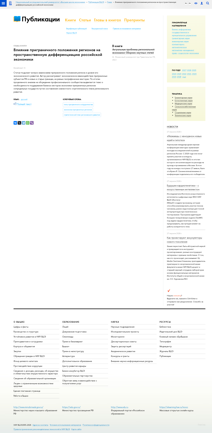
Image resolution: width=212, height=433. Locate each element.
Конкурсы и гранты (120, 356)
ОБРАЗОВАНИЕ (70, 321)
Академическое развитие (123, 351)
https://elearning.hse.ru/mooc (174, 407)
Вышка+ (65, 346)
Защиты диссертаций (121, 346)
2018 (179, 77)
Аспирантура (68, 356)
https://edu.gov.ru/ (71, 407)
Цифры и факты (21, 326)
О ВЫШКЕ (19, 321)
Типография (165, 341)
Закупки (17, 351)
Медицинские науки (183, 103)
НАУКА (115, 321)
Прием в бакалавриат (72, 341)
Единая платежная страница (27, 390)
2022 (184, 74)
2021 (189, 74)
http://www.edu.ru (119, 407)
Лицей (65, 326)
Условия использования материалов (65, 425)
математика (177, 50)
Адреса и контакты (40, 425)
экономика (194, 53)
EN (190, 3)
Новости (172, 126)
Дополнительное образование (77, 361)
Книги (70, 20)
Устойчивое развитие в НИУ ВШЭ (30, 336)
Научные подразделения (122, 326)
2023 (179, 74)
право (174, 53)
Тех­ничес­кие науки (183, 115)
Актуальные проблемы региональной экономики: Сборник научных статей (133, 51)
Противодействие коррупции (28, 366)
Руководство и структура (26, 331)
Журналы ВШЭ (166, 351)
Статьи (85, 20)
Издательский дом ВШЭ (171, 331)
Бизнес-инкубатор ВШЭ (73, 370)
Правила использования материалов (127, 28)
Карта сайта (76, 429)
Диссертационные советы (123, 341)
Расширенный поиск (100, 28)
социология (183, 53)
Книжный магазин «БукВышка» (174, 336)
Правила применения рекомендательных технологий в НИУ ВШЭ (42, 429)
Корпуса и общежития (24, 346)
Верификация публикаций (76, 28)
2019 (174, 77)
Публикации (41, 18)
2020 (194, 74)
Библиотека (165, 326)
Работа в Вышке (21, 395)
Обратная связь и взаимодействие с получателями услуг (79, 382)
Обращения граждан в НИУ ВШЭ (29, 356)
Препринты (134, 20)
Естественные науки (184, 100)
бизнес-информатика (181, 29)
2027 (184, 70)
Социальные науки (183, 112)
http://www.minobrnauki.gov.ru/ (28, 407)
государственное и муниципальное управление (184, 34)
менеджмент (188, 50)
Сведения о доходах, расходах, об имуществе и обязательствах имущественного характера (36, 372)
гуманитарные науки (181, 38)
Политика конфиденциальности (96, 425)
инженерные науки (180, 41)
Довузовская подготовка (74, 331)
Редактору (201, 424)
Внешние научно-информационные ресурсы (132, 361)
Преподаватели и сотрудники (28, 341)
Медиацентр (166, 346)
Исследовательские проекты (125, 331)
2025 (194, 70)
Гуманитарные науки (183, 97)
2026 (189, 70)
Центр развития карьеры (74, 366)
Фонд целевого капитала (26, 361)
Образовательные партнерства (77, 375)
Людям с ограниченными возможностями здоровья (33, 384)
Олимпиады (67, 336)
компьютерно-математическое (179, 46)
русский (24, 99)
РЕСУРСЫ (165, 321)
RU (186, 3)
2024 (174, 74)
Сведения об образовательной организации (35, 378)
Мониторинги (117, 336)
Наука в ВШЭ (71, 33)
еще (184, 77)
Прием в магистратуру (73, 351)
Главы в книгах (107, 20)
